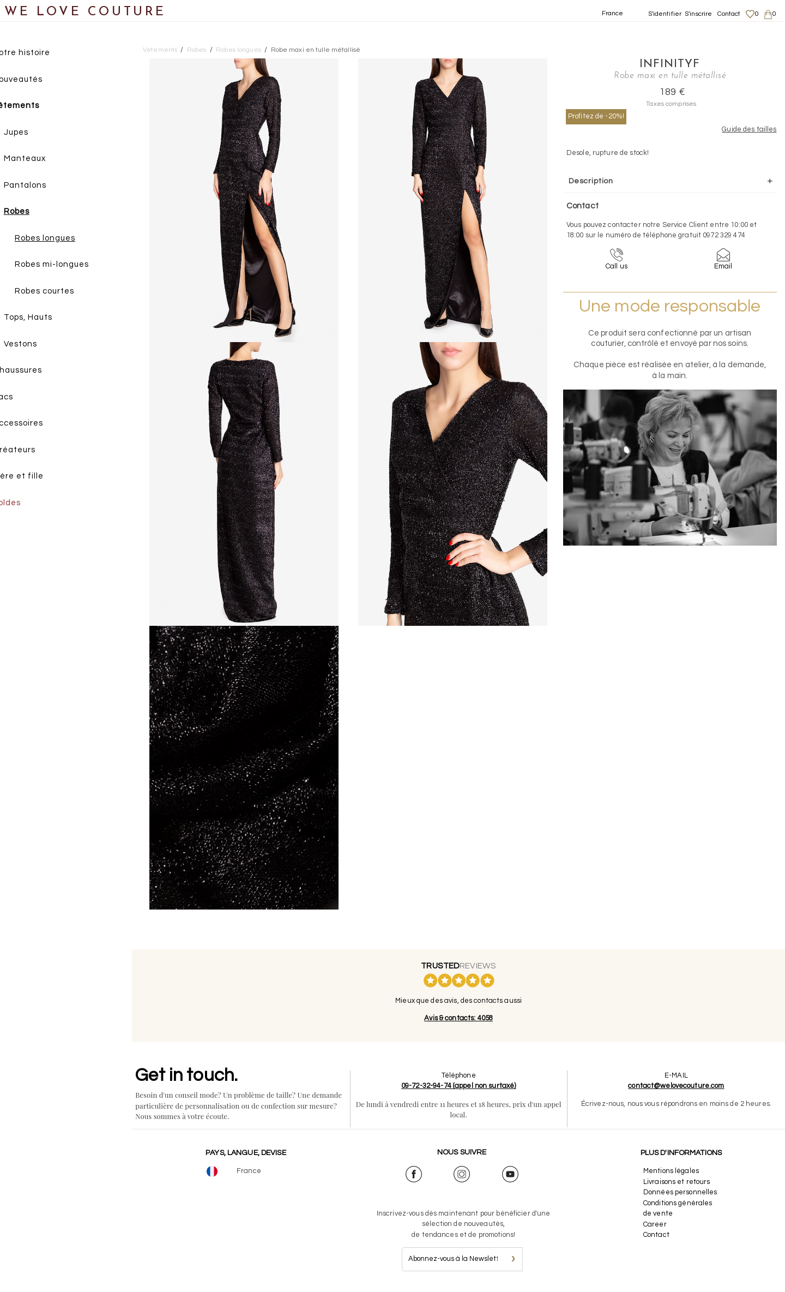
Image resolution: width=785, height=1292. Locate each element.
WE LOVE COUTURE (85, 12)
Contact (729, 13)
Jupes (35, 133)
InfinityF (660, 64)
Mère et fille (37, 477)
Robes (36, 212)
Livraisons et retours (677, 1182)
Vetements (160, 49)
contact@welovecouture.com (677, 1086)
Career (655, 1224)
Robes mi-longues (71, 265)
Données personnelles (681, 1192)
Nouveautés (37, 80)
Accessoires (37, 424)
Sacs (22, 398)
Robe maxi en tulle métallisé (316, 49)
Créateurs (33, 451)
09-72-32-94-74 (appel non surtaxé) (460, 1086)
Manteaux (44, 159)
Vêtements (35, 107)
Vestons (39, 345)
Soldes (26, 504)
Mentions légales (671, 1171)
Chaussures (36, 371)
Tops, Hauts (47, 318)
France (613, 13)
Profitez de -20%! (596, 116)
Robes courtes (63, 292)
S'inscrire (698, 13)
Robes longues (64, 239)
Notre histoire (40, 54)
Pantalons (44, 186)
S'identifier (665, 13)
